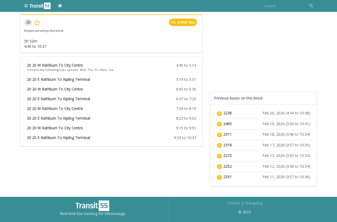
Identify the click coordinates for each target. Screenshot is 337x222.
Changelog (253, 202)
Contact (233, 202)
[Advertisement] (263, 51)
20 (28, 22)
